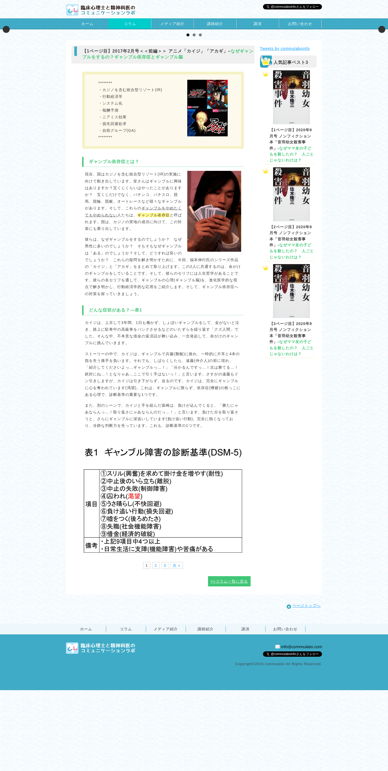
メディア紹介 (172, 24)
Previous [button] (6, 69)
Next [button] (381, 69)
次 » (177, 646)
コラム (130, 24)
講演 (258, 24)
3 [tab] (200, 115)
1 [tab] (187, 115)
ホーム (87, 24)
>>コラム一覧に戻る (229, 662)
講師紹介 (215, 24)
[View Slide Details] (71, 69)
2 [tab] (194, 115)
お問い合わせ (300, 24)
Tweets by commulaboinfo (285, 129)
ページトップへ (304, 686)
